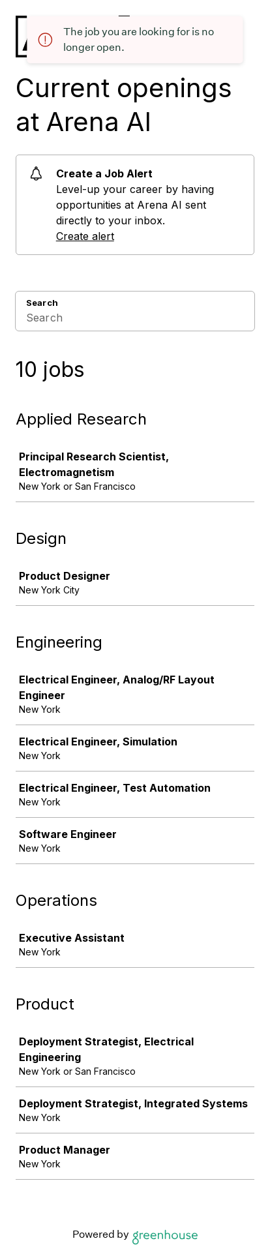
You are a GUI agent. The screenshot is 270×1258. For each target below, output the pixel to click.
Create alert (85, 236)
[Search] (135, 319)
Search (42, 302)
